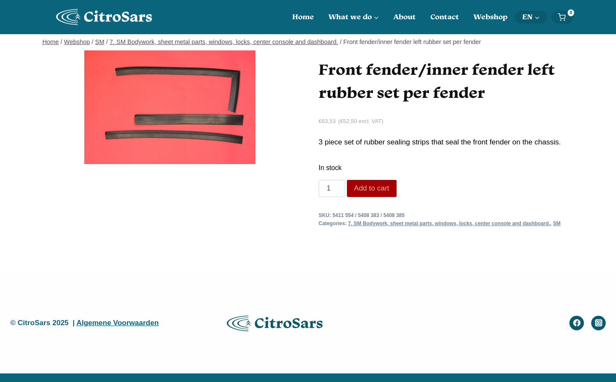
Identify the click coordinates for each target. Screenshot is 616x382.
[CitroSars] (106, 17)
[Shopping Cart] (566, 17)
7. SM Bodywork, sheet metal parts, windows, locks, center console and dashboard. (449, 223)
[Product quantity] (332, 188)
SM (557, 223)
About (405, 16)
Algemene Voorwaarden (118, 323)
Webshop (491, 16)
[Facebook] (576, 323)
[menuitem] (531, 17)
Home (303, 16)
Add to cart (371, 188)
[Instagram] (598, 323)
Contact (444, 16)
